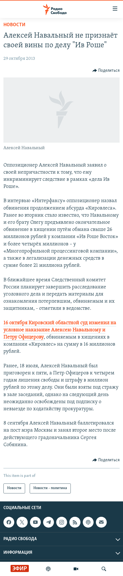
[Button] (106, 70)
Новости (14, 25)
